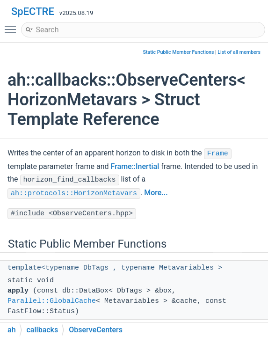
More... (155, 192)
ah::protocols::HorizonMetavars (74, 194)
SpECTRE (32, 11)
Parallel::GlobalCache (51, 301)
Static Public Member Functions (178, 52)
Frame (217, 154)
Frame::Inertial (135, 166)
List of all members (239, 52)
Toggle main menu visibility (13, 25)
